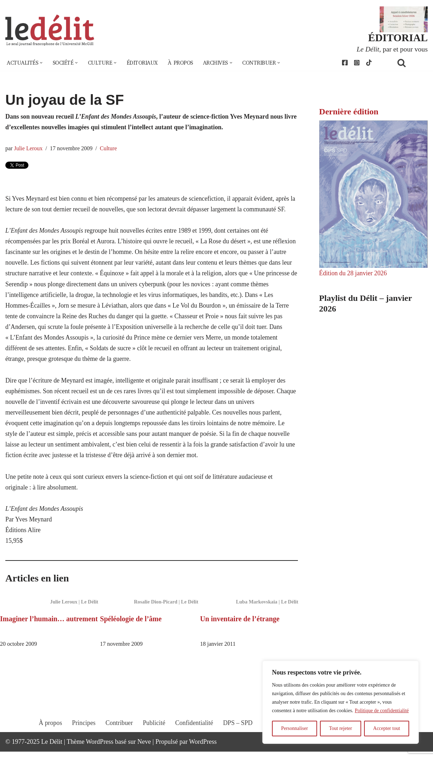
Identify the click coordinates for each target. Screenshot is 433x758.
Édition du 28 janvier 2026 (353, 273)
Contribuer (118, 735)
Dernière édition (349, 112)
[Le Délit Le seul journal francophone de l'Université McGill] (49, 31)
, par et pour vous (392, 49)
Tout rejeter (340, 728)
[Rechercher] (410, 63)
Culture (109, 149)
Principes (83, 735)
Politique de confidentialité (382, 710)
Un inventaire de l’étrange (240, 625)
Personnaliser (294, 728)
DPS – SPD (238, 735)
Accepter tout (386, 728)
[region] (340, 702)
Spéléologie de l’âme (130, 625)
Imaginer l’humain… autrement (49, 625)
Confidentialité (194, 735)
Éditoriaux (145, 63)
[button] (42, 63)
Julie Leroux (28, 149)
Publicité (153, 735)
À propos (184, 63)
